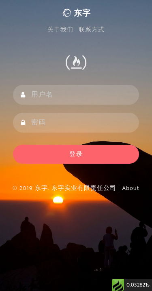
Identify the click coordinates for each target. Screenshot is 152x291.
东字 (76, 13)
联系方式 (92, 30)
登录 (76, 154)
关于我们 (60, 30)
